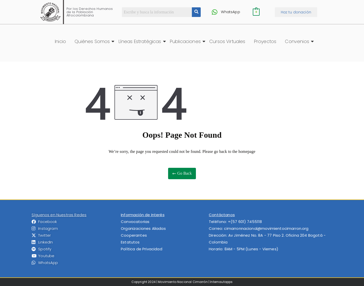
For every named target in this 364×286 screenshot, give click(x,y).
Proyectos (265, 41)
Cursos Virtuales (227, 41)
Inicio (60, 41)
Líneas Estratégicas (141, 41)
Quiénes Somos (93, 41)
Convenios (298, 41)
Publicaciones (186, 41)
